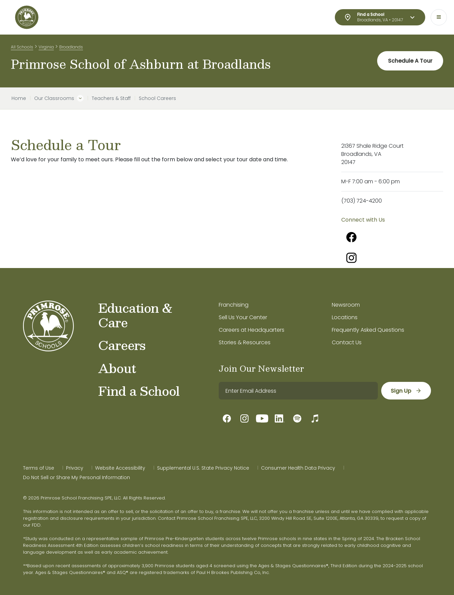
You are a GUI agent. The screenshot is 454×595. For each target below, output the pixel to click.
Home (19, 98)
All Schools (22, 47)
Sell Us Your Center (243, 317)
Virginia (46, 47)
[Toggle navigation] (439, 17)
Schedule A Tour (410, 61)
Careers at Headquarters (251, 330)
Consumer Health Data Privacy (298, 468)
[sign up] (406, 390)
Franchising (233, 305)
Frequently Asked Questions (368, 330)
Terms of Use (38, 468)
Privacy (74, 468)
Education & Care (135, 315)
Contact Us (347, 342)
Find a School (138, 391)
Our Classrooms (54, 98)
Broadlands (71, 47)
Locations (345, 317)
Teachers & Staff (111, 98)
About (117, 368)
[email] (298, 390)
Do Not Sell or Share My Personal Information (76, 477)
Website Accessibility (120, 468)
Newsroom (346, 305)
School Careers (157, 98)
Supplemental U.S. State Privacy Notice (203, 468)
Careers (121, 345)
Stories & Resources (245, 342)
